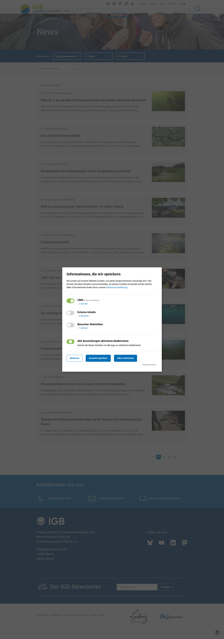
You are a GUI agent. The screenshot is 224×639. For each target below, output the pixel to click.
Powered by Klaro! (149, 365)
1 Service (82, 303)
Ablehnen (75, 358)
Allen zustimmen (130, 358)
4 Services (83, 315)
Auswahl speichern (101, 358)
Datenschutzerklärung (117, 287)
